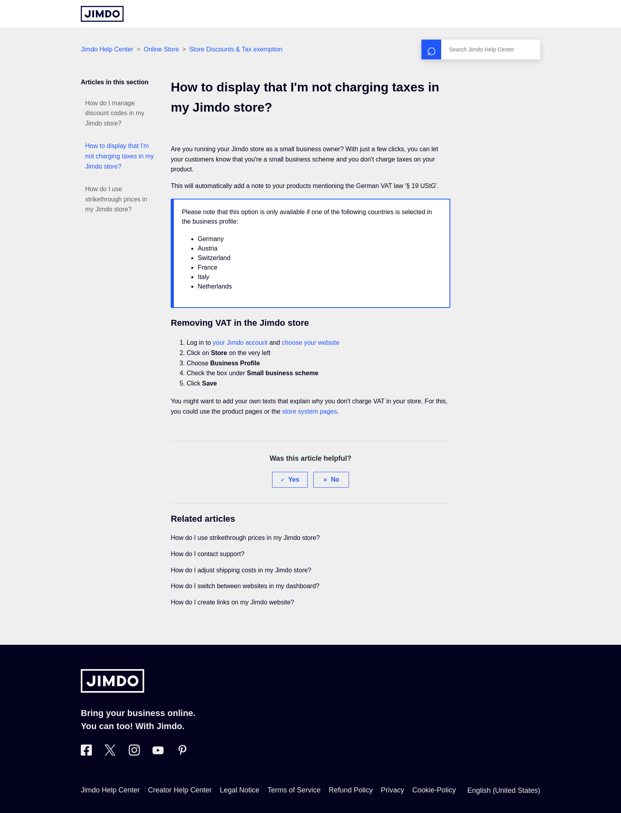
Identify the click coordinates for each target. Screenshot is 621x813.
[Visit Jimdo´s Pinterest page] (182, 753)
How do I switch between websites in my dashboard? (245, 586)
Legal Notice (239, 790)
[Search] (480, 49)
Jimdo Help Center (107, 49)
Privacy (392, 790)
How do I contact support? (207, 554)
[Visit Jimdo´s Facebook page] (86, 753)
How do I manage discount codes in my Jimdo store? (114, 113)
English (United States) (503, 790)
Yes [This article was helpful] (293, 479)
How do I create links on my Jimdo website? (232, 602)
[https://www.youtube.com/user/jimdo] (158, 753)
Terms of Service (294, 790)
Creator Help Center (180, 790)
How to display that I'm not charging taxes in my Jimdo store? (119, 155)
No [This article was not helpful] (335, 479)
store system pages (309, 411)
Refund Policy (351, 790)
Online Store (161, 49)
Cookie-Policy (434, 790)
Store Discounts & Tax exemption (235, 49)
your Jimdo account (240, 342)
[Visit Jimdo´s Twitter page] (110, 753)
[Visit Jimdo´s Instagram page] (134, 753)
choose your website (310, 342)
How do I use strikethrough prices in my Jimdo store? (116, 199)
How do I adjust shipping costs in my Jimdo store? (241, 570)
